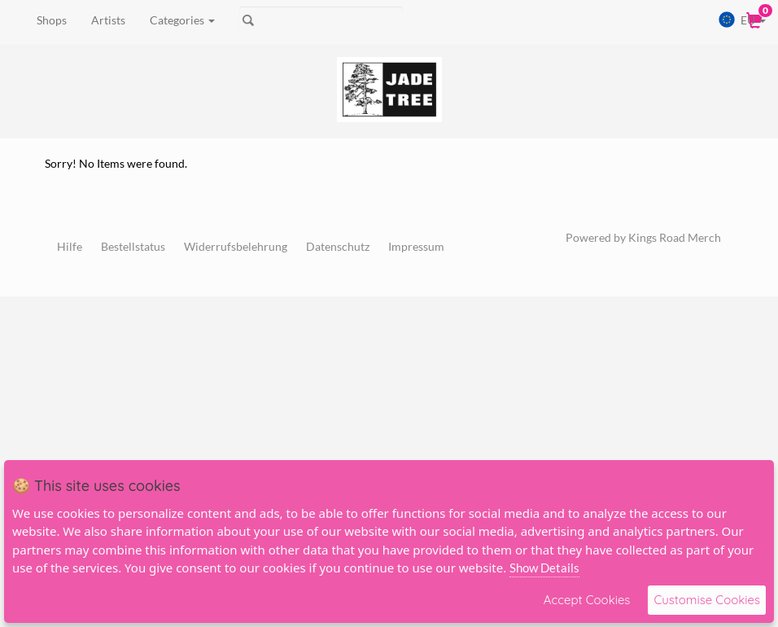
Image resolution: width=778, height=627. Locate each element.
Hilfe (69, 246)
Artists (108, 20)
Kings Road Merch (674, 237)
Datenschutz (337, 246)
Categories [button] (182, 20)
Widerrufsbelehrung (235, 246)
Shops (52, 20)
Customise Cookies (706, 599)
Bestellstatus (133, 246)
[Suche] (321, 20)
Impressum (416, 246)
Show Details (544, 567)
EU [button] (742, 19)
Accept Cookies (587, 599)
